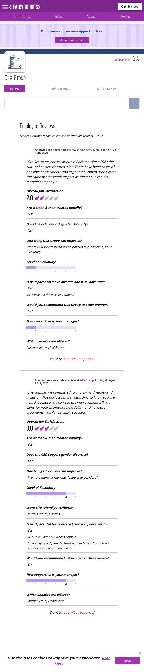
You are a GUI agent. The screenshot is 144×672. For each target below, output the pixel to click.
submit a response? (79, 359)
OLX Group (87, 149)
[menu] (5, 3)
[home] (24, 8)
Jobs (58, 16)
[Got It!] (127, 660)
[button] (72, 40)
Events (126, 16)
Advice (91, 16)
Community (21, 16)
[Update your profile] (72, 40)
